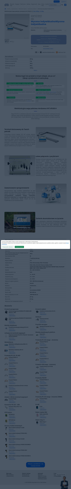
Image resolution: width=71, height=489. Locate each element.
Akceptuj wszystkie (19, 247)
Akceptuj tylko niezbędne (7, 247)
